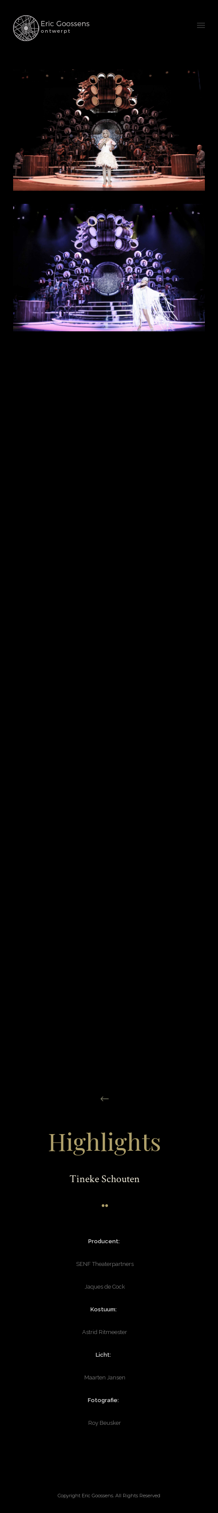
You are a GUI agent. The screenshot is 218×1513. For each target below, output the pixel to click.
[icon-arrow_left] (104, 1099)
